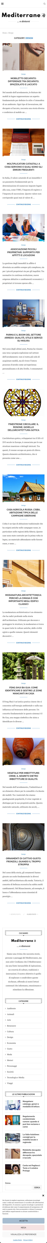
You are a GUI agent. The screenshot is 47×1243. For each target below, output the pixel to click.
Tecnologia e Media (15, 1077)
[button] (43, 1195)
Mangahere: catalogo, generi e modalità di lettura (31, 1104)
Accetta (23, 1221)
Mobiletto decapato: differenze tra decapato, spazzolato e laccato (23, 81)
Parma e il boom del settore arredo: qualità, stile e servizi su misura (23, 337)
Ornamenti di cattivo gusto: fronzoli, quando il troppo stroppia (23, 861)
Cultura (10, 1031)
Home (5, 33)
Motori (10, 1060)
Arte (9, 1020)
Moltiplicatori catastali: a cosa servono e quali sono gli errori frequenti (23, 166)
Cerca (7, 1183)
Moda (9, 1054)
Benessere (11, 1025)
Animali (10, 1014)
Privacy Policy (28, 1240)
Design (10, 1037)
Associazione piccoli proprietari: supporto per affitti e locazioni (23, 252)
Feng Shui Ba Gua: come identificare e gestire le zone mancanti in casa (23, 690)
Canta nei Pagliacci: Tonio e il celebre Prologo (31, 1168)
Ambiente (11, 1008)
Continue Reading (23, 119)
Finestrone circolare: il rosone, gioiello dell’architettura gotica (23, 427)
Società (10, 1071)
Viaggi (10, 1083)
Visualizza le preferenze (23, 1234)
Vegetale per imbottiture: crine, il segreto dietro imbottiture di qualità (23, 776)
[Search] (44, 3)
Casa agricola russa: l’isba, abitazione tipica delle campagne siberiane (23, 512)
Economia (11, 1043)
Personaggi (12, 1066)
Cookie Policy (17, 1240)
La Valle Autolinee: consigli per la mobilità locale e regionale (31, 1138)
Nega (23, 1228)
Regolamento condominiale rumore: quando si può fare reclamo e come (31, 1121)
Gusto (9, 1048)
